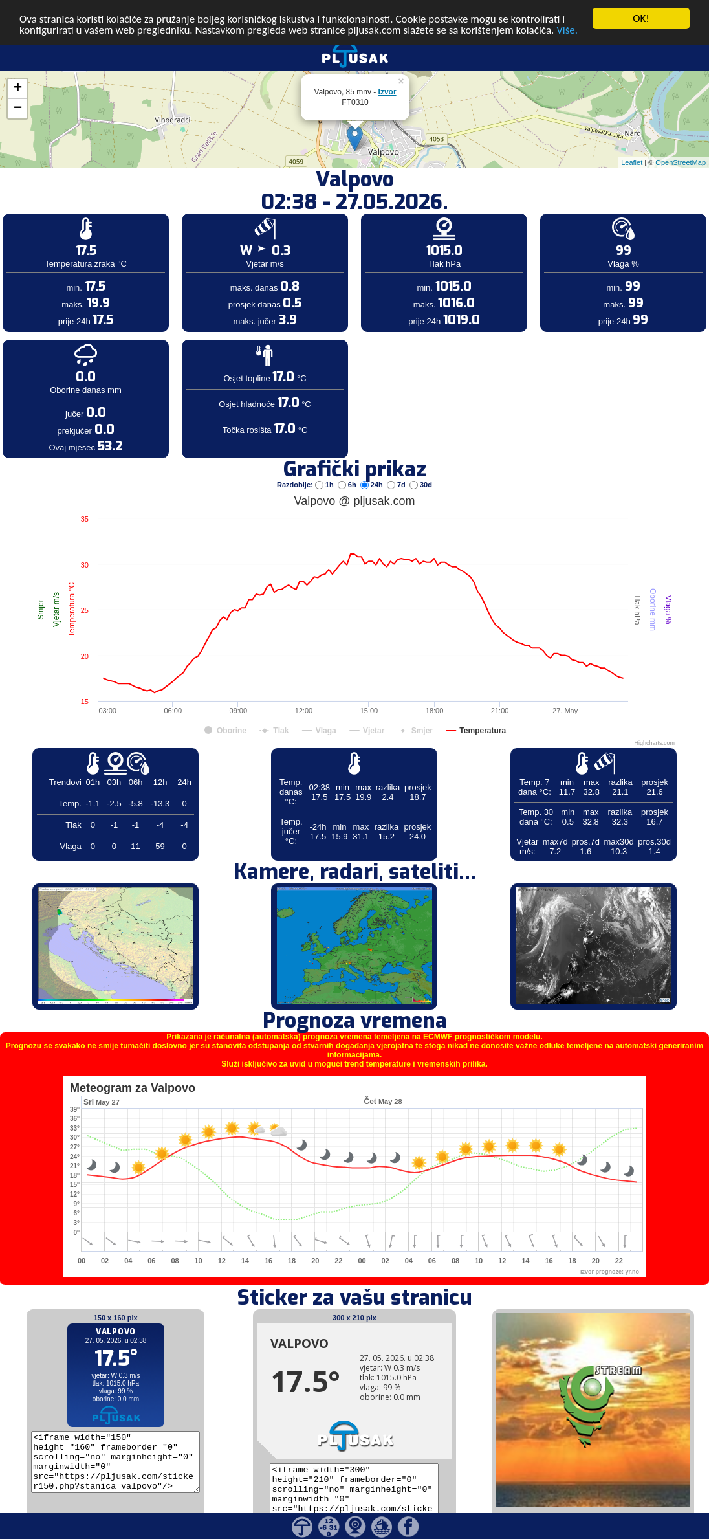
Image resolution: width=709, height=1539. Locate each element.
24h (372, 468)
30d (420, 468)
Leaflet (631, 146)
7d (397, 468)
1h (325, 468)
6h (348, 468)
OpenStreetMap (680, 146)
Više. (567, 14)
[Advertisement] (99, 212)
